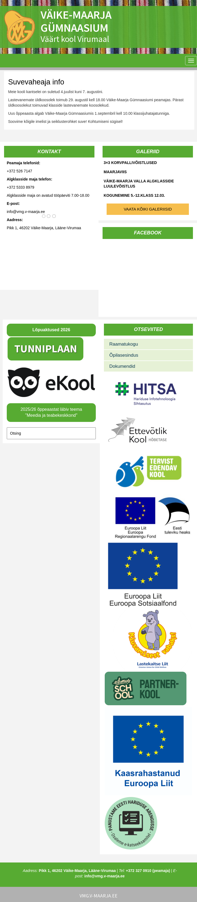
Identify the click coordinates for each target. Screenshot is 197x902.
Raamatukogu (123, 344)
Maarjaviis (115, 172)
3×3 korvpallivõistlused (130, 162)
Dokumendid (122, 366)
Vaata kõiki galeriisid (148, 209)
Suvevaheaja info (36, 82)
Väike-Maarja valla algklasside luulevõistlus (139, 183)
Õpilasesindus (123, 355)
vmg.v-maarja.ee (98, 896)
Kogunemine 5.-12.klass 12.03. (134, 195)
